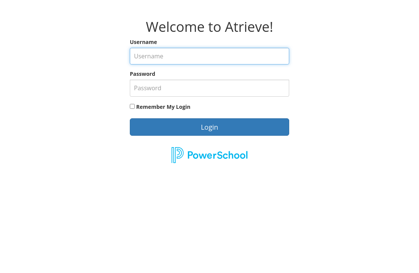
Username (143, 42)
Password (142, 73)
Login (209, 127)
